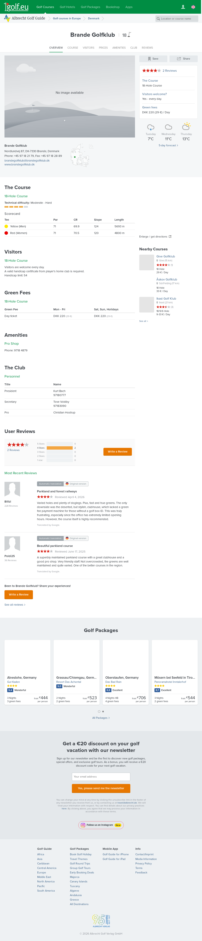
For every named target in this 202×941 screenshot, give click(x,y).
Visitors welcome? (154, 94)
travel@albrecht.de (127, 800)
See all (142, 321)
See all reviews (13, 604)
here (64, 806)
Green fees (149, 107)
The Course (150, 80)
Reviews (13, 450)
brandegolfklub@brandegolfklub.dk (27, 160)
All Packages (100, 717)
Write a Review (117, 451)
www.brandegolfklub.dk (19, 164)
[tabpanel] (101, 673)
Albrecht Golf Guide (28, 18)
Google (55, 525)
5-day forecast (167, 145)
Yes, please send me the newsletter (101, 786)
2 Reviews (170, 70)
